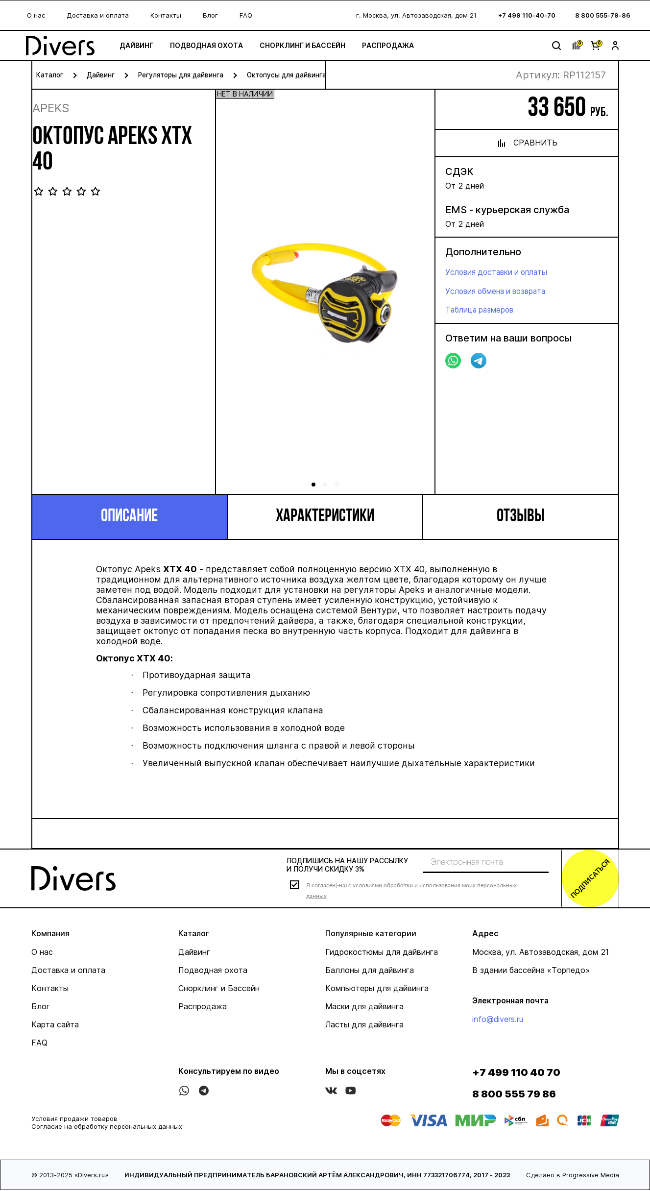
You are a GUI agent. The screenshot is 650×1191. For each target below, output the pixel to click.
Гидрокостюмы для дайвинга (381, 953)
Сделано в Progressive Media (572, 1176)
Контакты (165, 15)
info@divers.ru (497, 1020)
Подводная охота (211, 45)
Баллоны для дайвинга (369, 971)
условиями (367, 885)
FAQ (246, 15)
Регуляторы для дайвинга (183, 75)
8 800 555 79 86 (514, 1095)
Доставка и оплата (98, 15)
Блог (210, 15)
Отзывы (521, 517)
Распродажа (393, 45)
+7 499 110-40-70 (526, 15)
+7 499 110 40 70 (516, 1073)
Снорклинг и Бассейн (308, 45)
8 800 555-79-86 (602, 15)
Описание (129, 517)
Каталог (50, 75)
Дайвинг (142, 45)
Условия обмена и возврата (498, 290)
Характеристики (325, 517)
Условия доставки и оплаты (499, 272)
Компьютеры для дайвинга (377, 989)
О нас (36, 15)
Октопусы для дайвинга (291, 75)
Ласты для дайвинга (364, 1025)
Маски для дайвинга (364, 1007)
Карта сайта (55, 1025)
